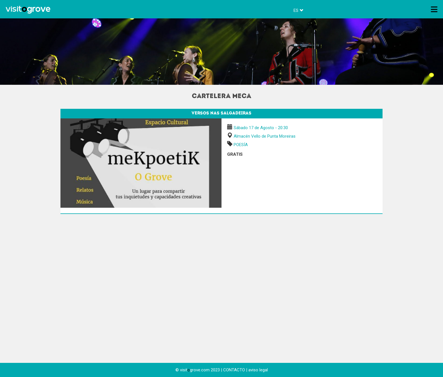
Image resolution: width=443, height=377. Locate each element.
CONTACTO (234, 369)
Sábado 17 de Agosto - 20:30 (261, 127)
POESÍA (241, 144)
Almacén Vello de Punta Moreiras (265, 136)
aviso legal (258, 369)
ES (298, 10)
